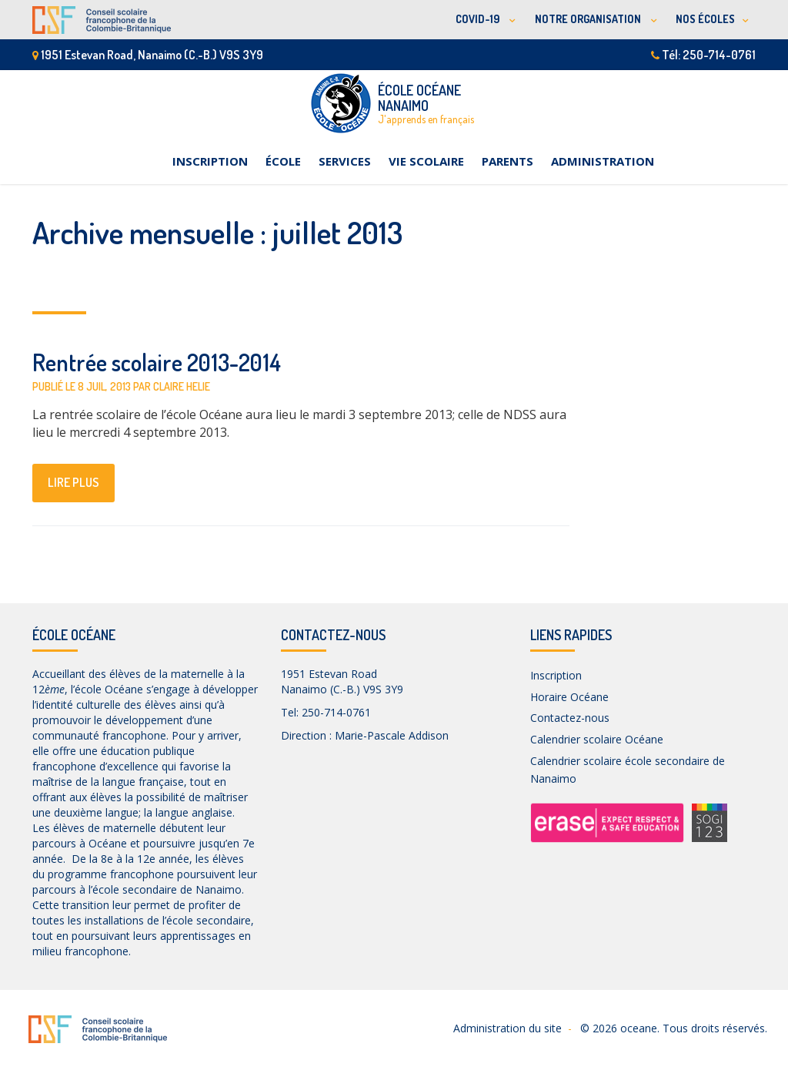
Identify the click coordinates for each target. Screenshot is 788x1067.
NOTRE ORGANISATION (589, 18)
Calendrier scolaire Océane (596, 739)
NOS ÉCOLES (705, 18)
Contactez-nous (569, 717)
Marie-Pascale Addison (392, 735)
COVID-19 (479, 18)
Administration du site (507, 1028)
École (283, 161)
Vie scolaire (426, 161)
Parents (507, 161)
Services (345, 161)
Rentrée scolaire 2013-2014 (156, 362)
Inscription (210, 161)
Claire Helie (181, 386)
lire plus (73, 482)
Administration (602, 161)
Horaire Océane (569, 697)
